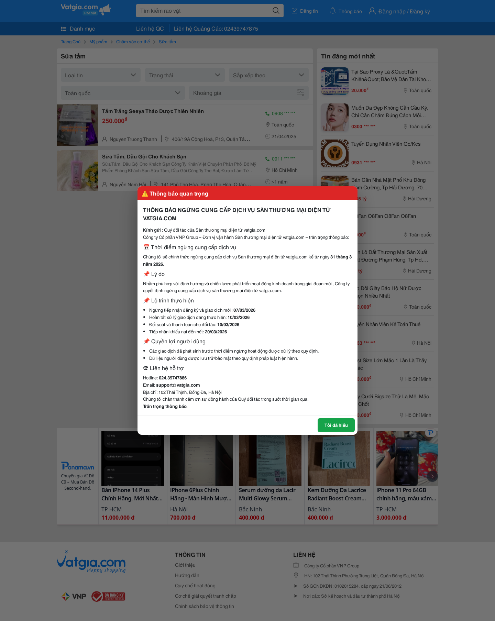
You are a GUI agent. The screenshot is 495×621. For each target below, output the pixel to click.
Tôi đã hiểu (336, 425)
